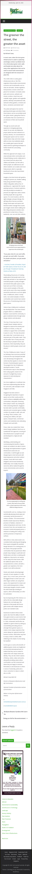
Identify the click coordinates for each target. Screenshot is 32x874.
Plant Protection (6, 819)
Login (18, 859)
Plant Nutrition (6, 816)
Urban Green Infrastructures (9, 833)
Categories (16, 861)
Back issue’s (14, 854)
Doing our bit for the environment (15, 718)
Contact (14, 859)
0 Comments (15, 50)
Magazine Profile (13, 852)
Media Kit (25, 854)
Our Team (7, 854)
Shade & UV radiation (8, 827)
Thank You (25, 856)
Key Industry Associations (10, 856)
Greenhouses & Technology (9, 807)
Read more (5, 838)
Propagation (5, 825)
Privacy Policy (24, 859)
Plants (3, 822)
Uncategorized (6, 830)
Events (19, 854)
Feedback (19, 856)
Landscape (19, 30)
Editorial (4, 802)
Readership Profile (22, 852)
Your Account (7, 859)
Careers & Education (7, 799)
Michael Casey (15, 48)
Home (6, 852)
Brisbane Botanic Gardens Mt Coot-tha (14, 713)
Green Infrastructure (9, 30)
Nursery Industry (6, 813)
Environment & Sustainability (10, 805)
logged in (13, 730)
